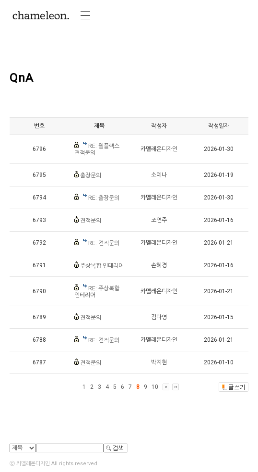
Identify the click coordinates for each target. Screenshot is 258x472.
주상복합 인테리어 (102, 265)
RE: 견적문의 (103, 243)
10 (155, 387)
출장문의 (90, 175)
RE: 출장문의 (103, 198)
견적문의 (90, 220)
